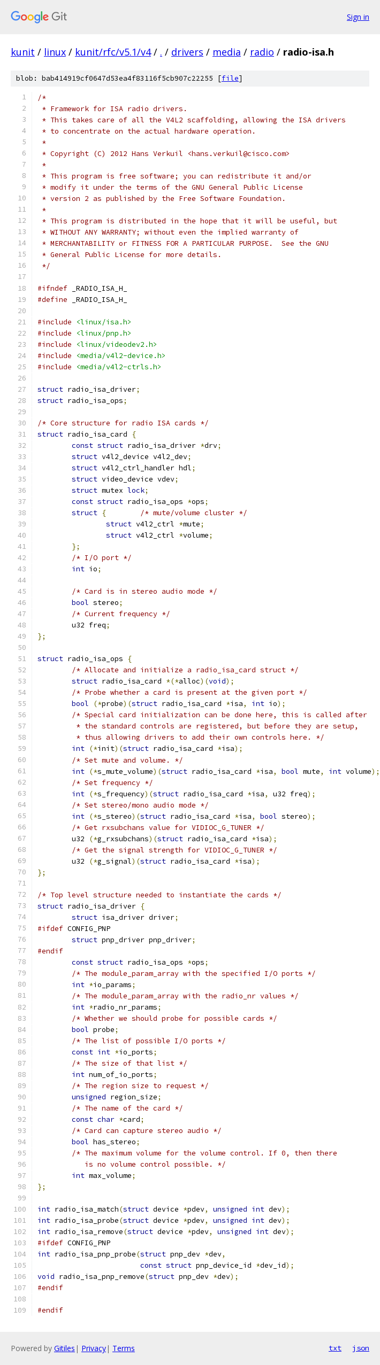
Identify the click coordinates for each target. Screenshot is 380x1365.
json (360, 1348)
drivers (187, 51)
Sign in (358, 17)
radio (262, 51)
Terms (123, 1348)
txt (335, 1348)
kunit (23, 51)
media (226, 51)
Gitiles (64, 1348)
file (230, 78)
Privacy (93, 1348)
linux (55, 51)
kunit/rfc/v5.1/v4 (113, 51)
